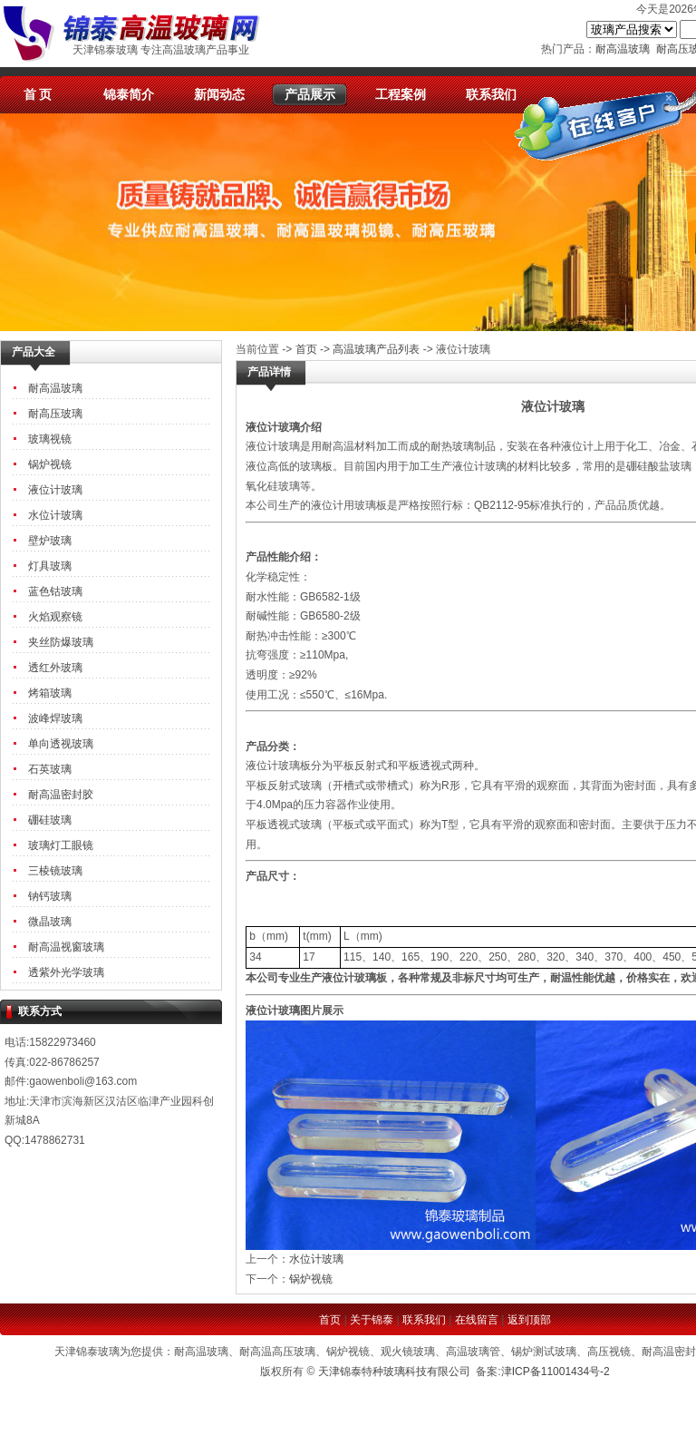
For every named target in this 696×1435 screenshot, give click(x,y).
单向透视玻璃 (60, 743)
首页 (306, 349)
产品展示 (310, 94)
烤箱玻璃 (50, 693)
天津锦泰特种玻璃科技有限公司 (394, 1371)
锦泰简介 (128, 94)
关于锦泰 (371, 1319)
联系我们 (491, 94)
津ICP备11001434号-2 (555, 1371)
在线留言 (476, 1319)
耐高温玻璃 (622, 49)
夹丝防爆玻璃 (60, 642)
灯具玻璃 (50, 566)
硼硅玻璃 (50, 820)
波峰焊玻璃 (55, 718)
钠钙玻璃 (50, 896)
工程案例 (400, 94)
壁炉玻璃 (50, 540)
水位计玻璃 (55, 515)
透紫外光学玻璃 (66, 972)
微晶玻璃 (50, 921)
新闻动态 (219, 94)
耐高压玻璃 (55, 413)
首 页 (38, 94)
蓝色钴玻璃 (55, 591)
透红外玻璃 (55, 667)
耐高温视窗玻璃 (66, 947)
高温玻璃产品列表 (376, 349)
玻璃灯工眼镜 (60, 845)
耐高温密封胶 (60, 794)
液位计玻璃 (55, 489)
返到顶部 (529, 1319)
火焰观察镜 (55, 616)
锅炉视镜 (50, 464)
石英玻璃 (50, 769)
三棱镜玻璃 (55, 870)
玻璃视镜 (50, 439)
